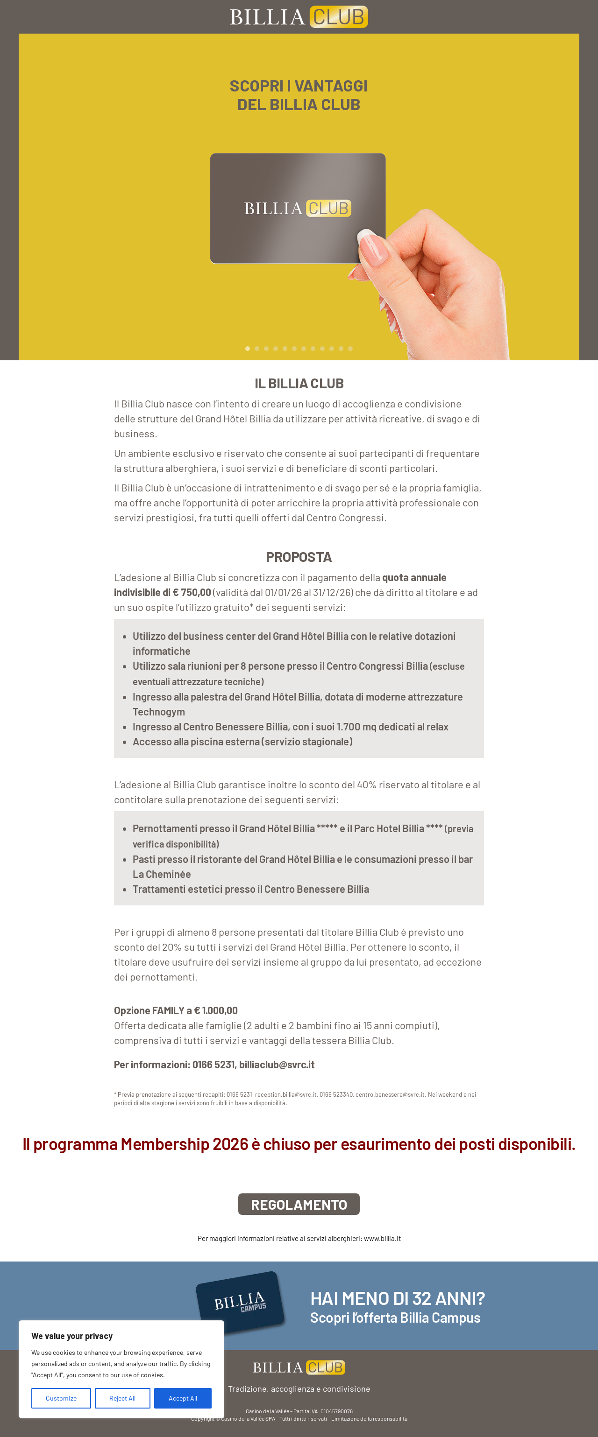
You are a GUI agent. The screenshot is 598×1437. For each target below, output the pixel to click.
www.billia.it (382, 1238)
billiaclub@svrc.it (277, 1064)
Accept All (183, 1398)
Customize (61, 1398)
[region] (121, 1369)
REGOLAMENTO (299, 1204)
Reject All (122, 1398)
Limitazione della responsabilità (369, 1418)
